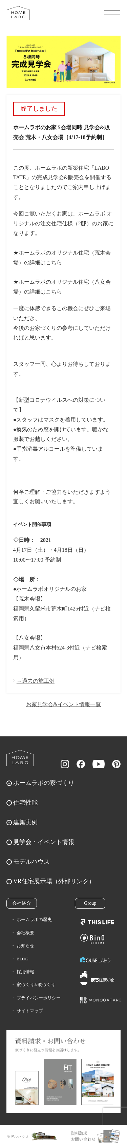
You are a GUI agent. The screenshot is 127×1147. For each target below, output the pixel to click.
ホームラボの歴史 (34, 919)
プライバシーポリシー (39, 997)
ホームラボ (20, 758)
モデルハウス (31, 861)
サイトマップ (30, 1010)
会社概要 (25, 932)
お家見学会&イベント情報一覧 (63, 704)
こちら (54, 262)
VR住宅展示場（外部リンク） (54, 881)
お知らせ (25, 945)
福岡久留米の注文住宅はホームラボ (18, 13)
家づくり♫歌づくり (36, 984)
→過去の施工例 (36, 681)
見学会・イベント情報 (43, 842)
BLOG (22, 958)
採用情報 (25, 971)
